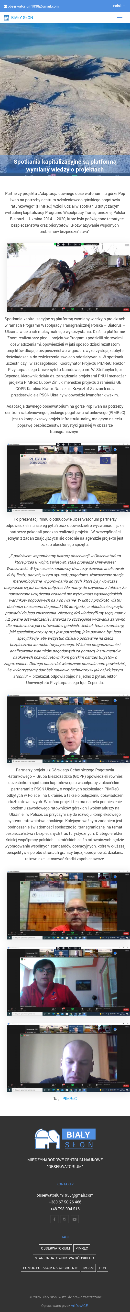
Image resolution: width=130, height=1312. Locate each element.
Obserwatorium (55, 1248)
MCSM (88, 1267)
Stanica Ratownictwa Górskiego (64, 1258)
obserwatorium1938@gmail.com (65, 1195)
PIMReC (70, 1098)
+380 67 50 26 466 (65, 1201)
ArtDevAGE (79, 1305)
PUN (102, 1267)
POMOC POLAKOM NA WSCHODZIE (50, 1267)
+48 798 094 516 (65, 1208)
